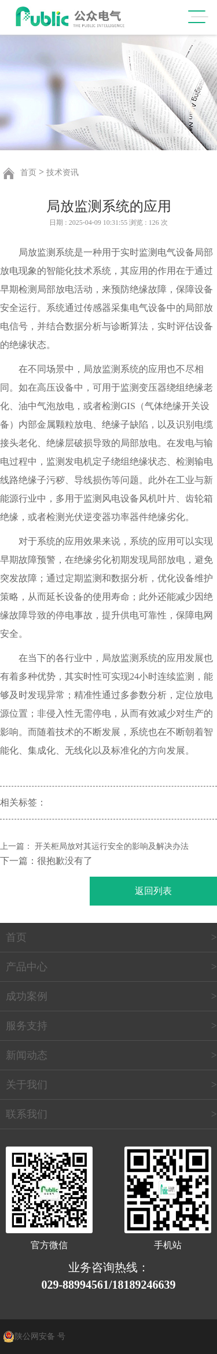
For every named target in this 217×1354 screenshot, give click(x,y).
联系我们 (26, 1114)
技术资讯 (62, 172)
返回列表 (153, 891)
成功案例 (26, 996)
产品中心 (26, 967)
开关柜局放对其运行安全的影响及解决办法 (112, 846)
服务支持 (26, 1026)
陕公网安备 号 (39, 1336)
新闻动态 (26, 1055)
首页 (28, 172)
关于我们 (26, 1084)
